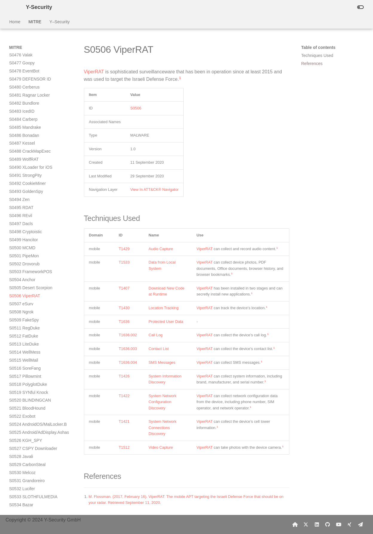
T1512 (124, 447)
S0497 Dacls (21, 56)
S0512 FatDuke (23, 169)
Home (14, 21)
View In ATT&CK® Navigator (154, 189)
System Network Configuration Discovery (162, 402)
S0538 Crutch (22, 369)
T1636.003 (128, 348)
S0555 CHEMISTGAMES (32, 482)
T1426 (124, 376)
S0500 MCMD (22, 80)
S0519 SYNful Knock (28, 225)
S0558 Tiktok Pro (25, 498)
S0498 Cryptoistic (25, 64)
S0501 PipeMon (24, 88)
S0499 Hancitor (23, 72)
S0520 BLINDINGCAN (30, 233)
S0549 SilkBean (24, 434)
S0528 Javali (21, 289)
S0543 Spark (21, 393)
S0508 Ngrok (21, 145)
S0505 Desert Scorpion (31, 120)
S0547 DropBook (25, 426)
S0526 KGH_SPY (25, 273)
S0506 (135, 108)
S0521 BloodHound (27, 241)
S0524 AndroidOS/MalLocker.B (38, 257)
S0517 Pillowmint (25, 209)
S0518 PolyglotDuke (28, 217)
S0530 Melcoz (22, 305)
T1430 (124, 308)
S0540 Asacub (22, 385)
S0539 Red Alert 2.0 (28, 377)
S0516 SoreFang (25, 201)
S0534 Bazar (21, 337)
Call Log (156, 335)
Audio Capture (161, 249)
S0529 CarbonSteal (27, 297)
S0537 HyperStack (26, 361)
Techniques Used (317, 55)
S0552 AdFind (22, 458)
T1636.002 (128, 335)
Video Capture (161, 447)
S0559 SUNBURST (27, 506)
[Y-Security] (13, 7)
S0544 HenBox (23, 402)
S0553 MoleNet (23, 466)
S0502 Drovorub (24, 97)
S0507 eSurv (21, 136)
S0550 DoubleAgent (28, 442)
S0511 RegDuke (24, 161)
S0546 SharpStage (26, 418)
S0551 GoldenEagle (28, 450)
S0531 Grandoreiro (27, 313)
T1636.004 (128, 362)
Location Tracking (164, 308)
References (312, 63)
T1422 (124, 396)
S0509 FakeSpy (24, 153)
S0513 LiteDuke (24, 177)
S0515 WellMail (23, 193)
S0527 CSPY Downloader (33, 281)
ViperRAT (94, 71)
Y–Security (59, 21)
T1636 (124, 321)
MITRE (35, 21)
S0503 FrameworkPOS (30, 104)
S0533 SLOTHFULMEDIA (33, 329)
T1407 (124, 288)
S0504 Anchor (22, 112)
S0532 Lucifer (22, 321)
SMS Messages (162, 362)
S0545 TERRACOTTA (29, 410)
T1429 (124, 249)
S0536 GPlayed (24, 354)
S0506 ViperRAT (24, 128)
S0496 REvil (20, 48)
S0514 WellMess (25, 185)
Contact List (159, 348)
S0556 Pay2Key (24, 490)
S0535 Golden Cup (27, 345)
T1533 (124, 262)
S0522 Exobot (22, 249)
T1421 (124, 421)
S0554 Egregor (23, 474)
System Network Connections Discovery (162, 427)
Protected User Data (166, 321)
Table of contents (318, 47)
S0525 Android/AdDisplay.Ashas (39, 265)
